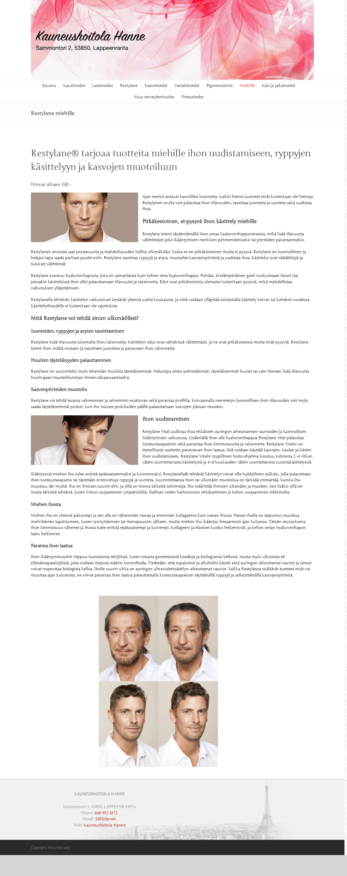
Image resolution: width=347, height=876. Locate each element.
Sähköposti (105, 819)
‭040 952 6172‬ (106, 813)
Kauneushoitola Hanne (104, 825)
